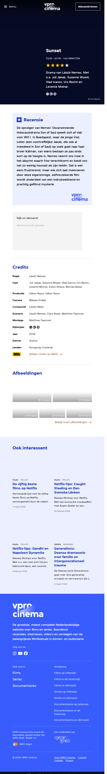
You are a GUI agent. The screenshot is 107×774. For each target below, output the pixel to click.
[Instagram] (15, 653)
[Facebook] (26, 653)
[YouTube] (20, 653)
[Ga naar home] (52, 6)
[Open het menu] (10, 6)
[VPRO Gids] (62, 739)
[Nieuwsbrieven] (87, 6)
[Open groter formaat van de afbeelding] (32, 391)
